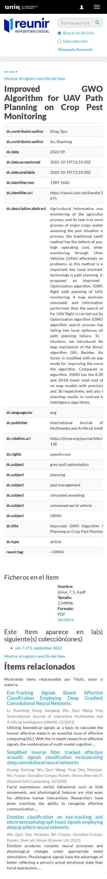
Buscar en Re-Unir (76, 32)
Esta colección (73, 41)
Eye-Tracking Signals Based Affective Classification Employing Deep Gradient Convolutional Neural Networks (55, 698)
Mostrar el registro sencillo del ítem (34, 78)
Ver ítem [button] (11, 71)
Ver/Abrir (66, 619)
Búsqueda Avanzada (75, 49)
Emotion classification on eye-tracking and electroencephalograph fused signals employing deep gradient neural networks (55, 822)
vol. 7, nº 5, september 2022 (38, 647)
